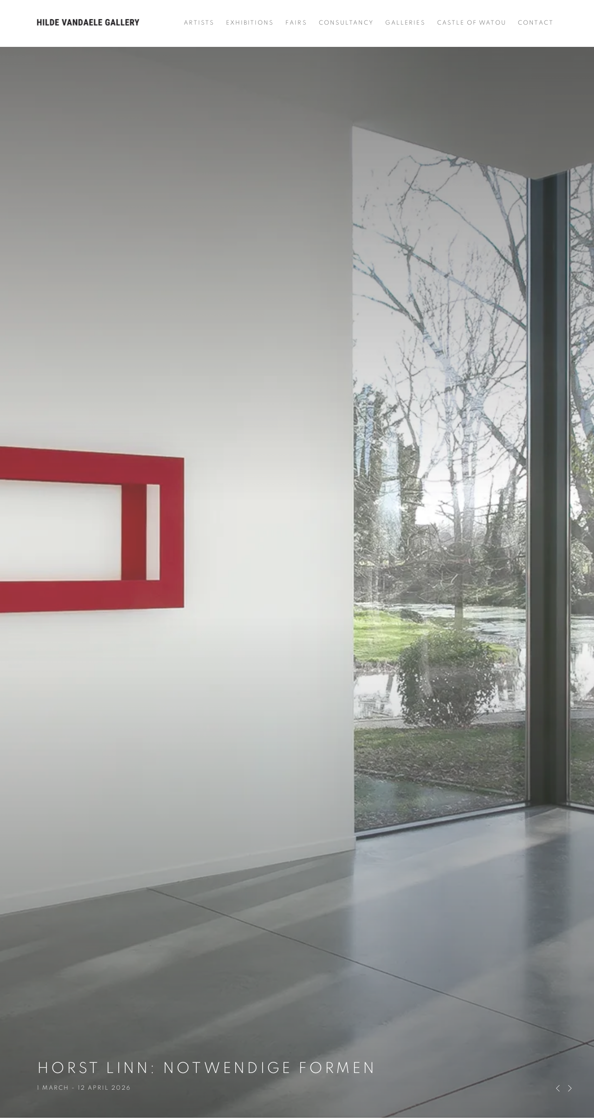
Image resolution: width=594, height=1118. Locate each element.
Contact (535, 23)
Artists (199, 23)
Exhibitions (250, 23)
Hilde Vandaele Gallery (88, 23)
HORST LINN (297, 559)
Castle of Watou (472, 23)
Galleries (405, 23)
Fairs (296, 23)
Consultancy (346, 23)
